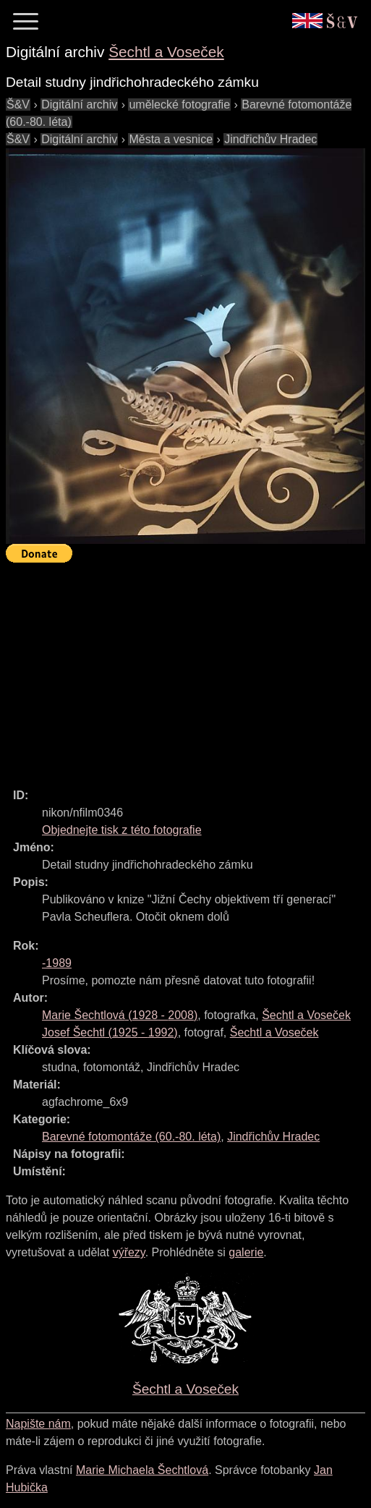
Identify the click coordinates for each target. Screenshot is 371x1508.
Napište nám (38, 1424)
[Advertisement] (188, 669)
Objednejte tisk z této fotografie (122, 830)
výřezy (129, 1252)
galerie (246, 1252)
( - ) (119, 1015)
